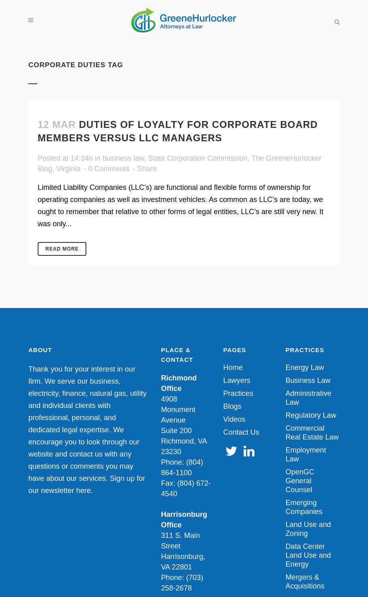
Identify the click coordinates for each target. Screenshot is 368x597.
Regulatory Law (310, 415)
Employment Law (305, 454)
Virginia (68, 169)
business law (123, 158)
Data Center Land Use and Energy (308, 555)
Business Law (307, 380)
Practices (238, 393)
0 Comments (109, 169)
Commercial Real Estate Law (311, 432)
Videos (234, 419)
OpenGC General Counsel (299, 481)
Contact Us (241, 432)
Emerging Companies (303, 507)
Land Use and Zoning (308, 529)
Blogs (232, 406)
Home (233, 367)
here (83, 491)
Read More (62, 249)
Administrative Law (308, 397)
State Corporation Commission (197, 158)
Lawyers (236, 380)
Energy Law (304, 367)
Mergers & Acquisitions (304, 581)
